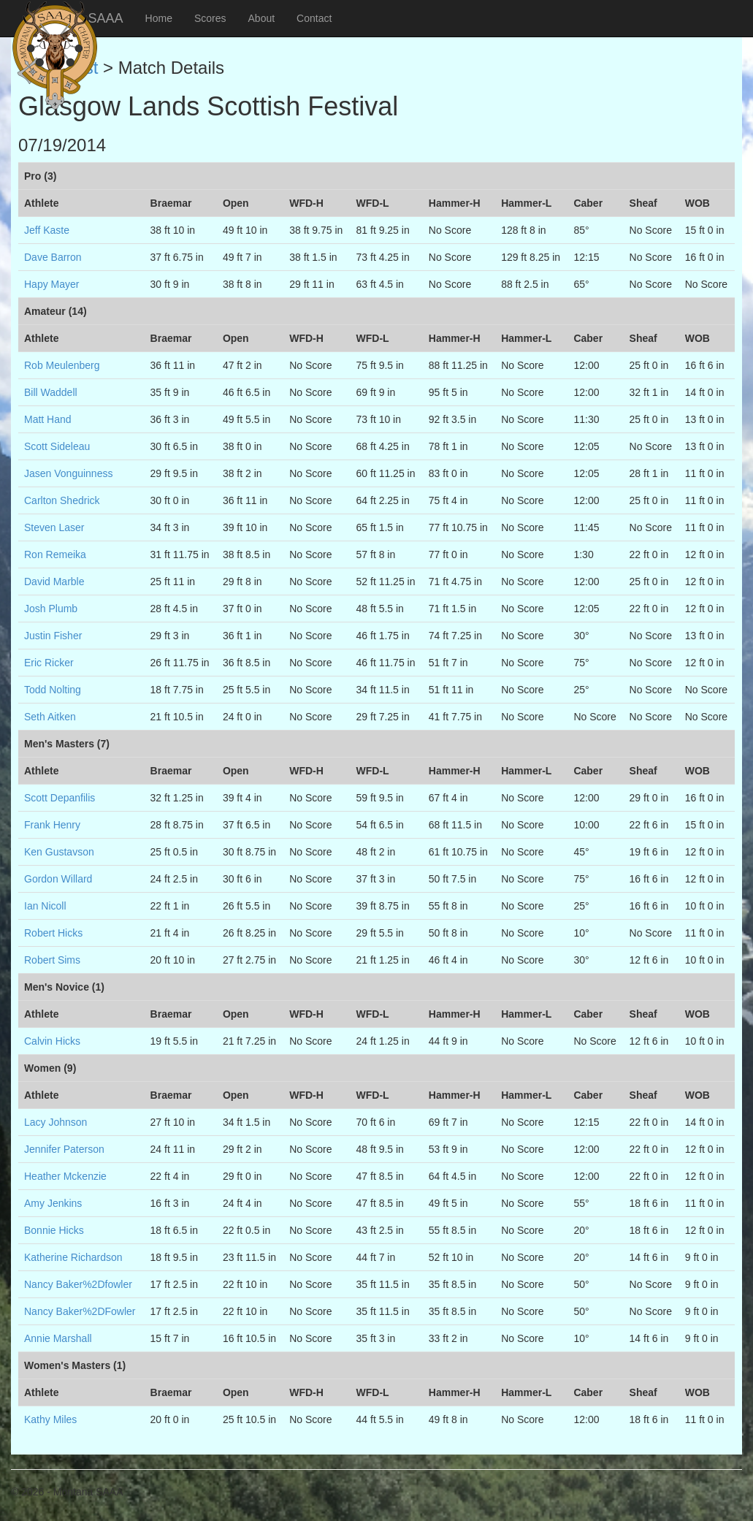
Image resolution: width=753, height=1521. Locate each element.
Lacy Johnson (55, 1122)
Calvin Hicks (52, 1041)
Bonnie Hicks (54, 1230)
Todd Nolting (52, 689)
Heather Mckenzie (65, 1176)
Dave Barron (53, 257)
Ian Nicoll (45, 906)
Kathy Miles (50, 1419)
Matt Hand (48, 419)
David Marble (54, 581)
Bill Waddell (50, 392)
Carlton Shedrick (62, 500)
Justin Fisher (53, 635)
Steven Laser (54, 527)
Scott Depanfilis (59, 798)
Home (158, 18)
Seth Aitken (50, 717)
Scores (210, 18)
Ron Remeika (55, 554)
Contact (314, 18)
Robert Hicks (53, 933)
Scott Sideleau (57, 446)
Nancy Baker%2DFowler (80, 1311)
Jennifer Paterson (64, 1149)
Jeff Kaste (46, 230)
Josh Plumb (50, 608)
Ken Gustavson (59, 852)
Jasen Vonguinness (68, 473)
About (261, 18)
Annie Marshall (58, 1338)
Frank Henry (52, 825)
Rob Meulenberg (62, 365)
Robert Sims (52, 960)
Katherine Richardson (73, 1257)
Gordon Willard (58, 879)
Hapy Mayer (51, 284)
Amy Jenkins (53, 1203)
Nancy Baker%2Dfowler (78, 1284)
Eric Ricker (49, 662)
